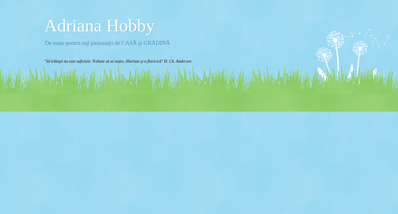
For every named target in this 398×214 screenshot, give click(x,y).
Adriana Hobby (99, 25)
